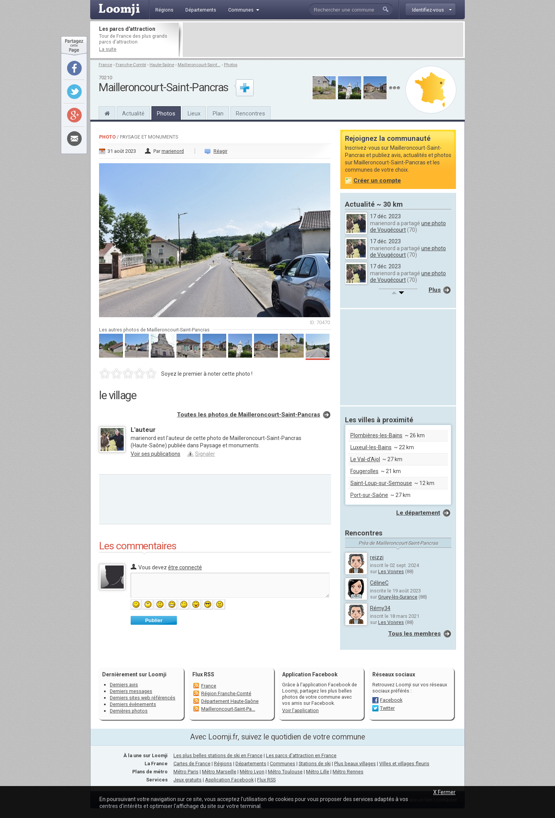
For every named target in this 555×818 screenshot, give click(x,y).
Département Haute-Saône (230, 701)
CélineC (379, 583)
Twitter (387, 708)
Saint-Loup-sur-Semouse (381, 483)
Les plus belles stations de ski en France (217, 755)
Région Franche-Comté (226, 693)
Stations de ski (315, 763)
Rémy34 (380, 608)
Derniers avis (124, 685)
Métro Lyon (252, 772)
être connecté (185, 567)
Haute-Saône (162, 64)
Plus (435, 289)
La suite (107, 49)
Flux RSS (203, 674)
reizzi (376, 557)
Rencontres (250, 113)
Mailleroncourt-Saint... (199, 64)
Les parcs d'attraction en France (301, 755)
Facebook (391, 700)
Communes (282, 763)
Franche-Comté (131, 64)
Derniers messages (131, 691)
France (105, 64)
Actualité (133, 113)
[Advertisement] (323, 39)
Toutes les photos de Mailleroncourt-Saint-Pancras (248, 414)
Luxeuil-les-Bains (371, 447)
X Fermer (444, 792)
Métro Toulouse (285, 772)
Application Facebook (229, 780)
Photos (230, 64)
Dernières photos (129, 711)
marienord (172, 151)
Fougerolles (364, 471)
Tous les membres (414, 633)
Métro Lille (317, 772)
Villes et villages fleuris (404, 763)
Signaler (205, 454)
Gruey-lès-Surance (397, 597)
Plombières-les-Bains (376, 435)
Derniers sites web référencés (142, 698)
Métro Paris (185, 772)
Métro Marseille (219, 772)
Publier (153, 620)
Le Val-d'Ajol (365, 459)
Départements (250, 763)
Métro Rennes (348, 772)
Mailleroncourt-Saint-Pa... (228, 709)
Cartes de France (191, 763)
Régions (223, 763)
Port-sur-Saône (369, 495)
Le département (418, 512)
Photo (107, 137)
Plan (218, 113)
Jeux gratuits (187, 780)
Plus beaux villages (355, 763)
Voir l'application (300, 710)
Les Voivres (391, 571)
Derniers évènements (133, 704)
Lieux (194, 113)
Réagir (220, 151)
